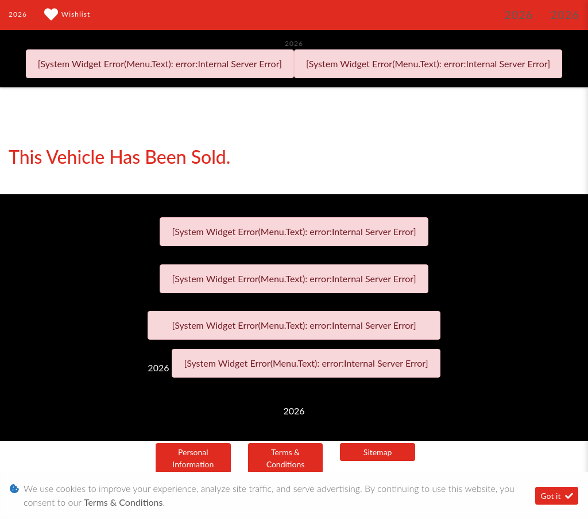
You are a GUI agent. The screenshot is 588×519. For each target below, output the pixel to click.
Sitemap (377, 452)
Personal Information (193, 458)
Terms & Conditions (285, 458)
